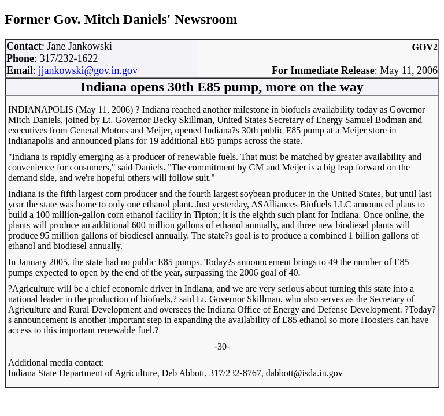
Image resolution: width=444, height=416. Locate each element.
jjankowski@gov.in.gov (88, 70)
